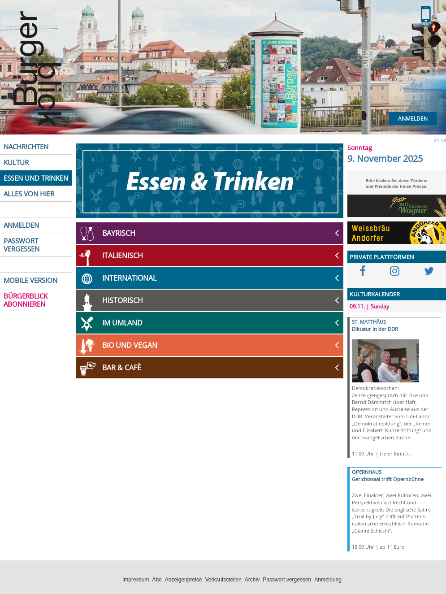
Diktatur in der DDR (375, 328)
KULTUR (16, 162)
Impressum (135, 580)
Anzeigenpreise (183, 580)
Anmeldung (328, 580)
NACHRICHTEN (26, 146)
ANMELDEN (21, 225)
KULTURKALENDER (375, 294)
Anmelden (413, 118)
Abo (156, 580)
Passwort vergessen (287, 580)
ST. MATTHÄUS (369, 321)
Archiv (252, 580)
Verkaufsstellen (223, 580)
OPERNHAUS (366, 471)
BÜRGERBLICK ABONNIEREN (26, 299)
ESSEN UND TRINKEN (36, 177)
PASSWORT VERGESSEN (21, 244)
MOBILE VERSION (30, 280)
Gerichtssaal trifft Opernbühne (388, 479)
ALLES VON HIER (29, 193)
